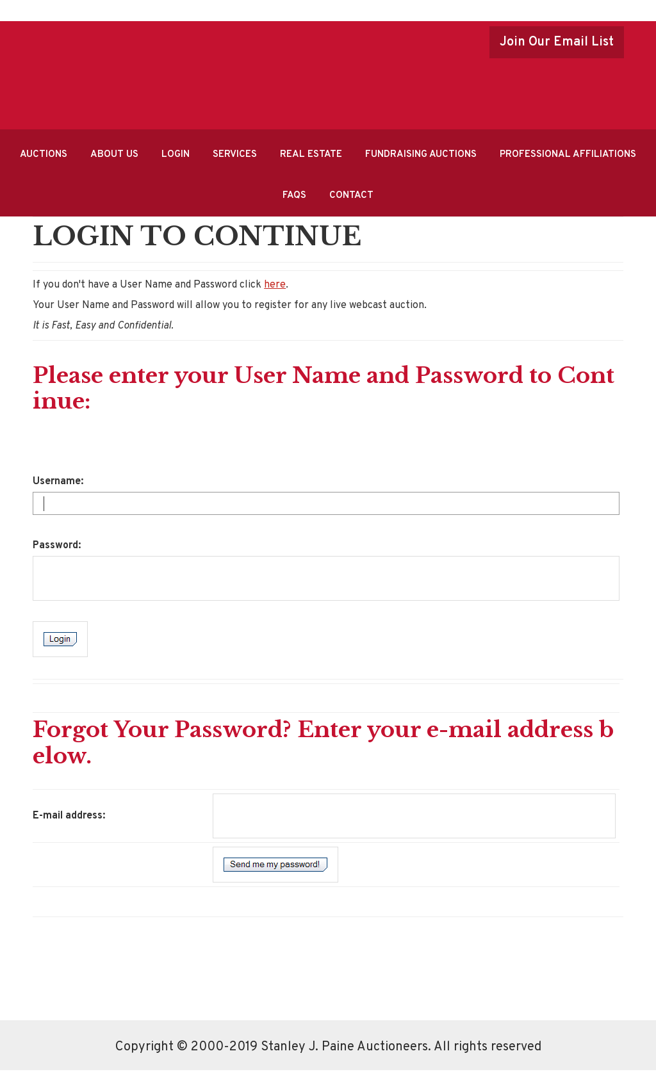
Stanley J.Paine (312, 71)
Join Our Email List (557, 42)
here (275, 285)
